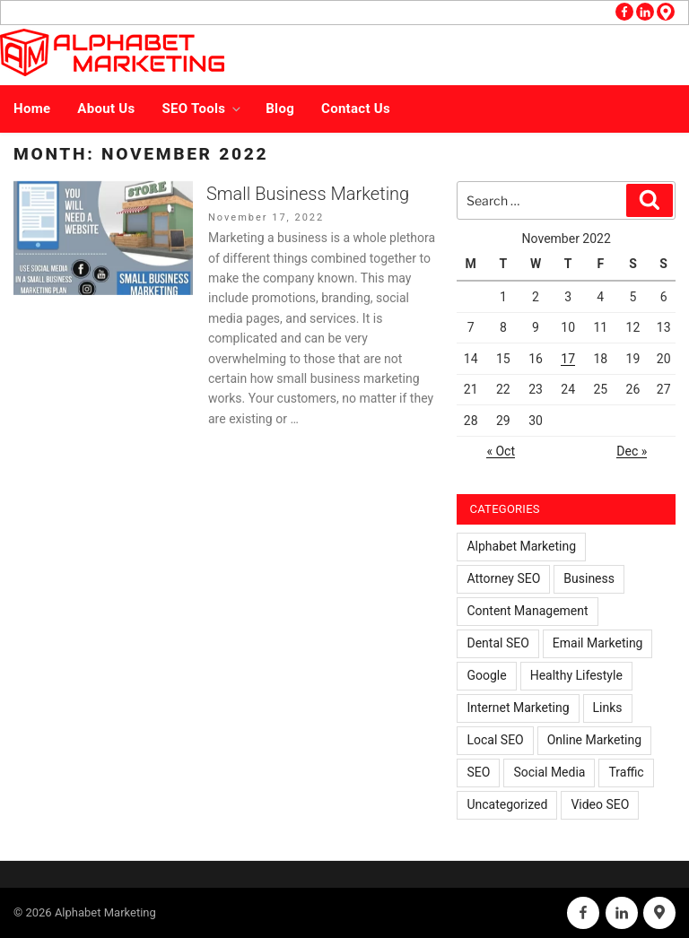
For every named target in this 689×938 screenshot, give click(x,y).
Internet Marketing (518, 707)
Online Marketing (594, 740)
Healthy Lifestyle (576, 675)
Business (589, 578)
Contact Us (355, 108)
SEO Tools (203, 108)
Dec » (631, 451)
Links (608, 707)
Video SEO (600, 804)
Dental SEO (497, 643)
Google (486, 675)
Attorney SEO (503, 578)
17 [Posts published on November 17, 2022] (568, 359)
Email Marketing (598, 643)
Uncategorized (507, 804)
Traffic (625, 772)
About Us (106, 108)
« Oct (500, 451)
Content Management (527, 611)
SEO (478, 772)
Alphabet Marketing (521, 546)
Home (31, 108)
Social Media (549, 772)
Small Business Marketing (307, 193)
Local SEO (495, 740)
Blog (280, 108)
